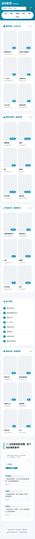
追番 (30, 351)
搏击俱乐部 (10, 308)
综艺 (23, 13)
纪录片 (17, 17)
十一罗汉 (10, 322)
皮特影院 (9, 3)
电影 (11, 13)
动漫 (29, 13)
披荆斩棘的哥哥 (12, 313)
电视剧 (17, 13)
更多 (30, 26)
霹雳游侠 (10, 332)
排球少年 (10, 317)
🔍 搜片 (30, 8)
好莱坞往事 (10, 336)
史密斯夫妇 (10, 327)
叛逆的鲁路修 (11, 341)
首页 (5, 13)
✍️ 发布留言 (11, 468)
